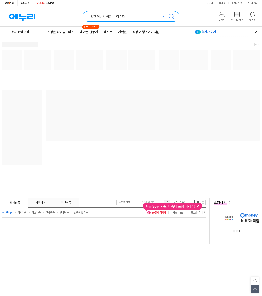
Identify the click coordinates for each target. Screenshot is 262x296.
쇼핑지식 (25, 2)
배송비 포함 (178, 212)
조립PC (45, 2)
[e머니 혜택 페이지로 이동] (237, 202)
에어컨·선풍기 (89, 32)
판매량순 (64, 212)
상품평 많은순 (81, 212)
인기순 (9, 212)
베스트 (108, 32)
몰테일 (222, 2)
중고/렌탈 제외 (198, 212)
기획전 (122, 32)
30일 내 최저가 (156, 212)
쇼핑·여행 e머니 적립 (146, 32)
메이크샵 (252, 2)
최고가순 (36, 212)
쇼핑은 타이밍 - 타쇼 (60, 32)
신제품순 (50, 212)
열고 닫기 (255, 32)
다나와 (209, 2)
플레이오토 (236, 2)
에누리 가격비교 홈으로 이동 (22, 16)
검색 (171, 16)
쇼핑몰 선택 (126, 202)
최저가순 (22, 212)
